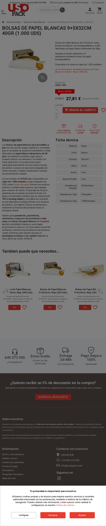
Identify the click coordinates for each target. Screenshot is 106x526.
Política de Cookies (65, 505)
